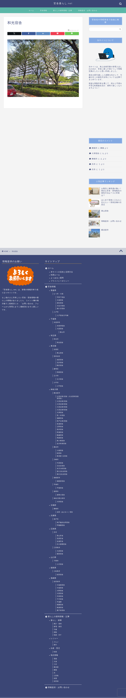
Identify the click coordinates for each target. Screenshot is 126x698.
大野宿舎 (60, 591)
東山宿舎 (60, 353)
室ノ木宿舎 (61, 415)
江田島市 (57, 547)
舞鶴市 (94, 148)
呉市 (93, 164)
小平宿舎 (60, 386)
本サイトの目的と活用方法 (62, 272)
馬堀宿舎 (60, 438)
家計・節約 (58, 624)
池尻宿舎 (60, 360)
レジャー (54, 638)
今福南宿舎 (61, 585)
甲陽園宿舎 (61, 525)
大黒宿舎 (60, 593)
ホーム (31, 10)
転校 (55, 652)
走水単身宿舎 (61, 443)
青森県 (53, 290)
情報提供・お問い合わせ (87, 10)
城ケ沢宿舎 (61, 308)
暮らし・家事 (56, 620)
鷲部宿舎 (60, 554)
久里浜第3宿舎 (62, 404)
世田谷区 (57, 356)
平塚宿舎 (60, 488)
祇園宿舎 (60, 605)
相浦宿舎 (60, 607)
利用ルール (55, 275)
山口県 (53, 557)
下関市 (56, 561)
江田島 (56, 675)
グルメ (56, 642)
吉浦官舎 (60, 541)
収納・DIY (57, 635)
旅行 (55, 645)
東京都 (53, 346)
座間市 (56, 491)
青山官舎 (60, 536)
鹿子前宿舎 (61, 610)
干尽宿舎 (60, 599)
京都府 (53, 505)
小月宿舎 (60, 564)
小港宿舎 (60, 450)
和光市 (56, 339)
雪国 (55, 659)
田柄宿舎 (60, 372)
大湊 (55, 661)
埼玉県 (53, 335)
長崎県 (53, 578)
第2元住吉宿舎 (62, 474)
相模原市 (57, 478)
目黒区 (56, 349)
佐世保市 (57, 581)
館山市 (62, 332)
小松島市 (57, 571)
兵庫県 (53, 515)
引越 (55, 629)
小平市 (56, 382)
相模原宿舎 (61, 481)
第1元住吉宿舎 (62, 471)
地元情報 (54, 655)
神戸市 (56, 519)
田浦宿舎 (60, 432)
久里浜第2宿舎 (62, 401)
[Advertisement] (105, 114)
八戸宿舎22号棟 (62, 315)
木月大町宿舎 (61, 468)
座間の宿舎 (61, 495)
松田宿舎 (60, 574)
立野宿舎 (60, 426)
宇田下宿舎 (61, 297)
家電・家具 (58, 626)
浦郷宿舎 (60, 418)
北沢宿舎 (60, 362)
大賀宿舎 (60, 329)
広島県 (53, 529)
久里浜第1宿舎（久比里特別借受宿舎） (68, 397)
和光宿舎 (60, 342)
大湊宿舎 (60, 300)
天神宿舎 (60, 596)
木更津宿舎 (61, 326)
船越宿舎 (60, 435)
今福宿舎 (60, 588)
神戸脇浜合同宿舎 (63, 522)
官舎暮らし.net (63, 3)
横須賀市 (57, 393)
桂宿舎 (59, 453)
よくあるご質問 (57, 278)
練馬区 (56, 369)
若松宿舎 (60, 303)
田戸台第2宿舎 (62, 421)
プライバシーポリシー (60, 281)
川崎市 (56, 459)
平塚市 (56, 484)
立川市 (56, 376)
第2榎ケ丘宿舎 (62, 456)
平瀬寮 (59, 602)
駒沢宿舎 (60, 365)
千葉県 (53, 319)
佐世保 (56, 681)
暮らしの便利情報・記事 (62, 10)
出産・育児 (55, 648)
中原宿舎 (60, 463)
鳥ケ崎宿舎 (61, 441)
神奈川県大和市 (59, 498)
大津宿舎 (95, 153)
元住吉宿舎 (61, 466)
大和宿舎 (60, 502)
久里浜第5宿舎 (62, 410)
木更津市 (57, 322)
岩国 (55, 678)
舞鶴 (55, 670)
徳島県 (53, 568)
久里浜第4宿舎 (62, 407)
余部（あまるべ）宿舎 (65, 512)
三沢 (55, 664)
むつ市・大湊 (58, 294)
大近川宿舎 (61, 306)
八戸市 (56, 312)
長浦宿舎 (60, 424)
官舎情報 (43, 10)
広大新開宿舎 (61, 544)
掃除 (55, 632)
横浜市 (56, 447)
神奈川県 (54, 389)
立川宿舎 (60, 379)
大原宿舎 (60, 551)
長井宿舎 (60, 429)
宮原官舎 (60, 538)
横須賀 (56, 667)
